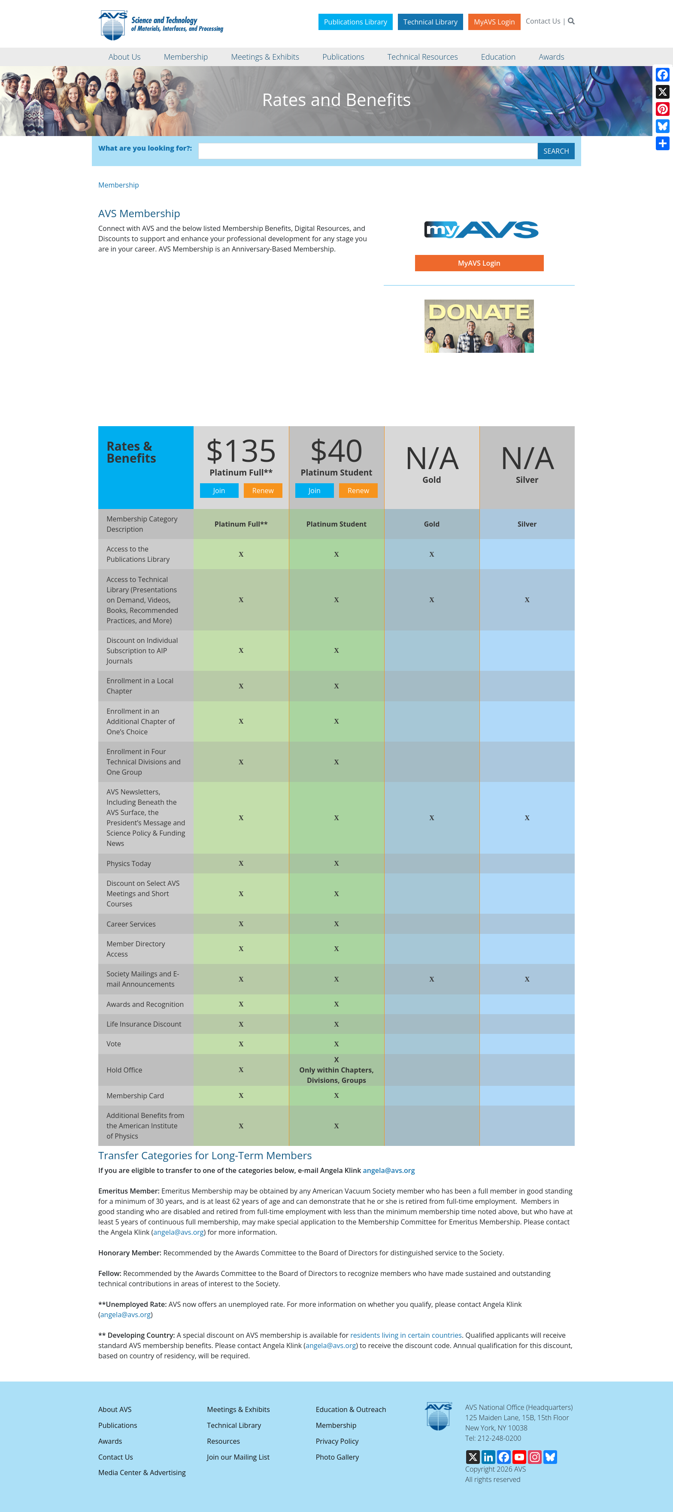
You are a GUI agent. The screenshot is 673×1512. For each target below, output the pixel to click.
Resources (223, 1441)
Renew (263, 490)
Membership (118, 185)
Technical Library (430, 22)
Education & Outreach (351, 1409)
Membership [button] (186, 57)
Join (219, 490)
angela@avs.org (389, 1170)
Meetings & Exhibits (238, 1409)
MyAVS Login (494, 22)
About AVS (115, 1409)
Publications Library (355, 22)
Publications (117, 1425)
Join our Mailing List (238, 1457)
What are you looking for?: (145, 148)
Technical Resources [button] (423, 57)
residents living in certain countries (406, 1335)
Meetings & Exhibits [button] (265, 57)
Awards (110, 1441)
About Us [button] (125, 57)
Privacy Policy (337, 1441)
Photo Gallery (337, 1457)
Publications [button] (343, 57)
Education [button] (498, 57)
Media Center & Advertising (142, 1472)
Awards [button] (551, 57)
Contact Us (543, 21)
